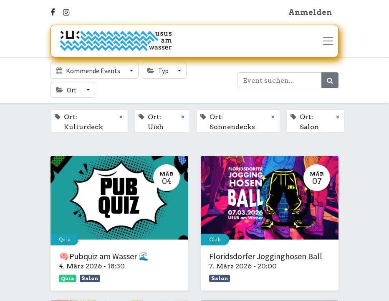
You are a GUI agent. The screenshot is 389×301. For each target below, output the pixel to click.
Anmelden (310, 12)
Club (215, 239)
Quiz (64, 239)
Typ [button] (158, 70)
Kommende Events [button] (88, 70)
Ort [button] (67, 90)
